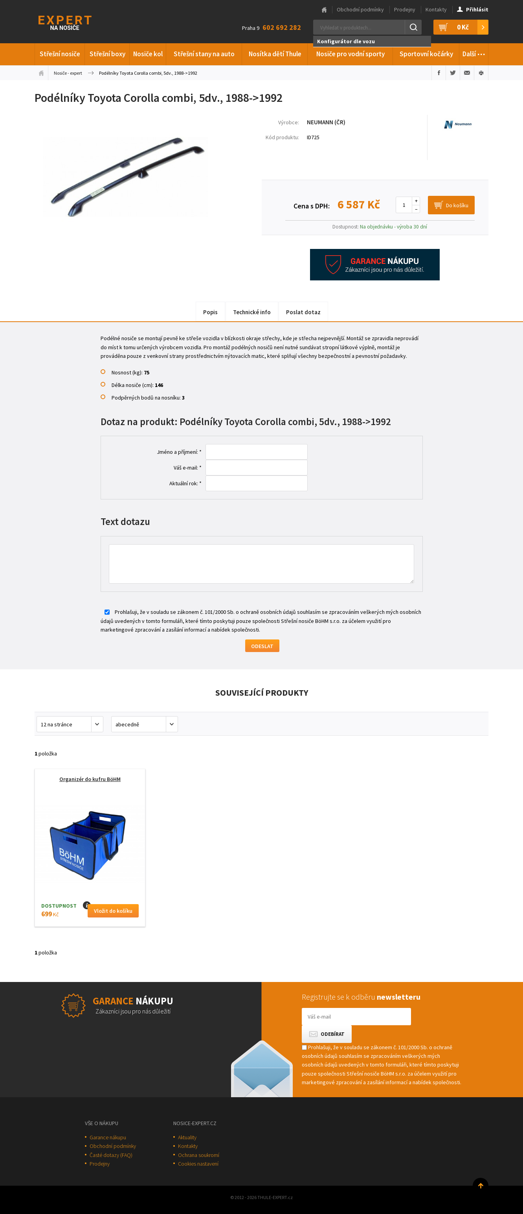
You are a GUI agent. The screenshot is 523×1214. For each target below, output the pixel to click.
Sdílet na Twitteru (453, 73)
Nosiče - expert (68, 73)
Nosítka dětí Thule (275, 54)
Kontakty (436, 9)
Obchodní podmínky (360, 9)
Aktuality (187, 1137)
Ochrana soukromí (198, 1155)
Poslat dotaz (303, 312)
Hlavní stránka (324, 10)
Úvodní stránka (41, 73)
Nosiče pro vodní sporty (350, 54)
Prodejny (404, 9)
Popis (210, 312)
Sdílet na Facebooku (439, 73)
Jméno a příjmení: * (179, 451)
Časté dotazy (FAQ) (111, 1155)
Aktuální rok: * (185, 483)
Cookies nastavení (198, 1163)
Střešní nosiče (60, 54)
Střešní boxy (107, 54)
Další (474, 52)
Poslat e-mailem (467, 73)
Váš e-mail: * (188, 467)
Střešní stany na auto (204, 54)
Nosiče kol (148, 54)
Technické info (252, 312)
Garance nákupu (108, 1137)
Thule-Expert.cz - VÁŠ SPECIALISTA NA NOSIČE (75, 22)
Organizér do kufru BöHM (90, 779)
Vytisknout (481, 73)
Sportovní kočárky (426, 54)
